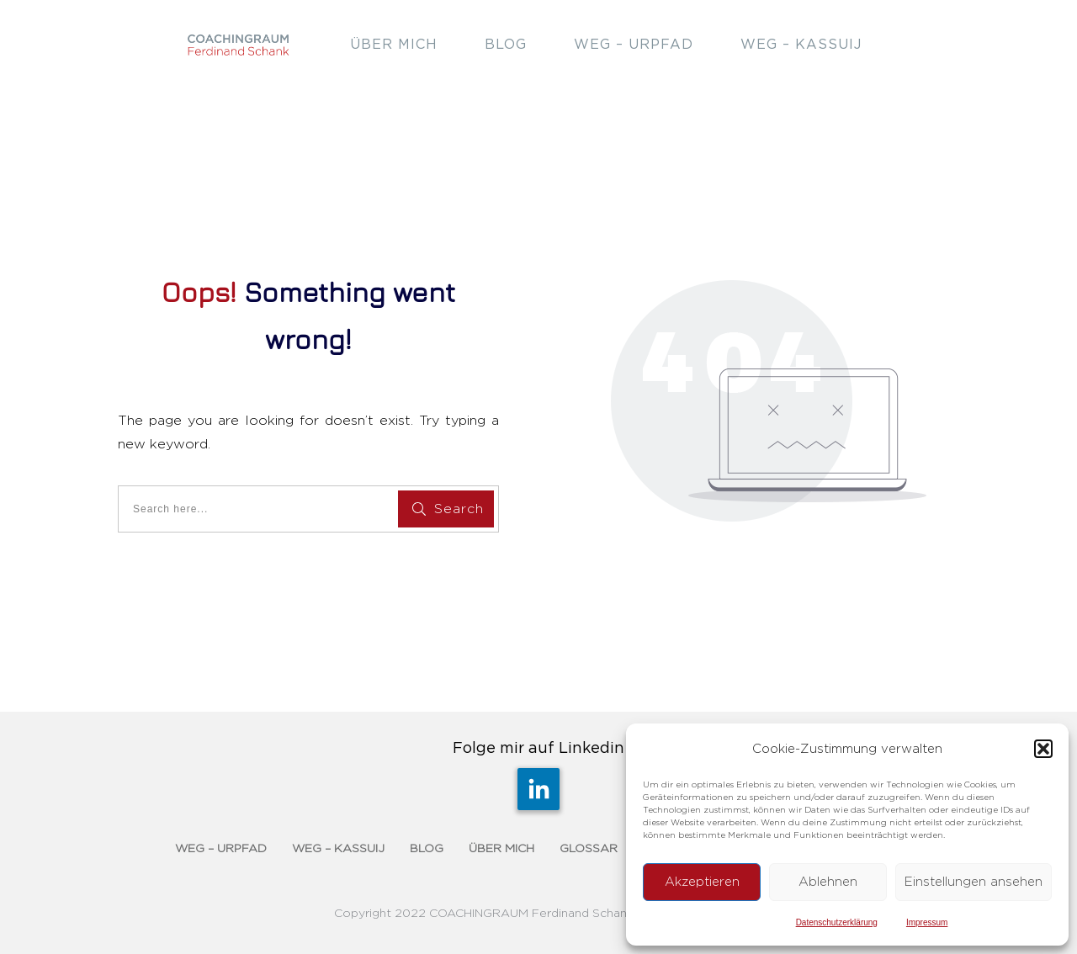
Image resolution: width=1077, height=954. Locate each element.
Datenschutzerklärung (837, 922)
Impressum (926, 922)
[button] (1043, 748)
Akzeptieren (702, 882)
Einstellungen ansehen (974, 882)
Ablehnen (827, 882)
